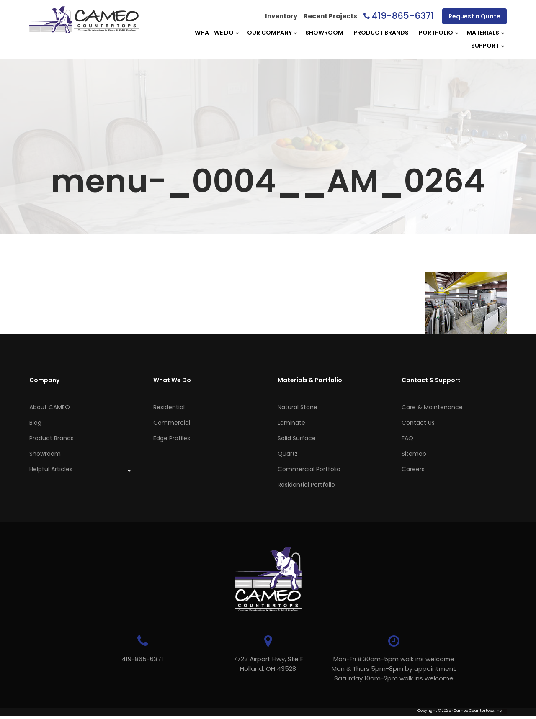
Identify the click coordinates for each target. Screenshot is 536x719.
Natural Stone (297, 407)
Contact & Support (431, 380)
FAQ (407, 438)
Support (485, 45)
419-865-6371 (403, 16)
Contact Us (418, 423)
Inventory (281, 16)
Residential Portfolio (306, 484)
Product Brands (381, 32)
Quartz (288, 453)
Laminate (291, 423)
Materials (482, 32)
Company (44, 380)
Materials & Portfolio (310, 380)
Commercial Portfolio (309, 469)
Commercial (171, 423)
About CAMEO (49, 407)
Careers (413, 469)
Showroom (324, 32)
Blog (35, 423)
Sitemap (414, 453)
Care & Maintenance (432, 407)
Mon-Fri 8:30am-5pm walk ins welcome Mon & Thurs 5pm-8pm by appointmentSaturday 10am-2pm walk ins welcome (394, 669)
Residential (169, 407)
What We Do (214, 32)
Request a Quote (474, 16)
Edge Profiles (171, 438)
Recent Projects (330, 16)
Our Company (269, 32)
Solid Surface (297, 438)
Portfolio (436, 32)
